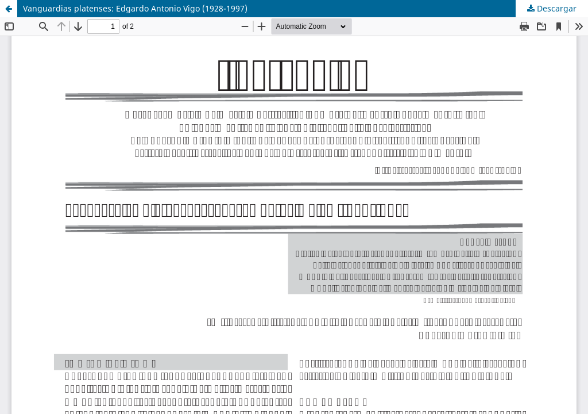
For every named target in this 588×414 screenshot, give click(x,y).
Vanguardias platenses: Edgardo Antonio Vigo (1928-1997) (135, 8)
